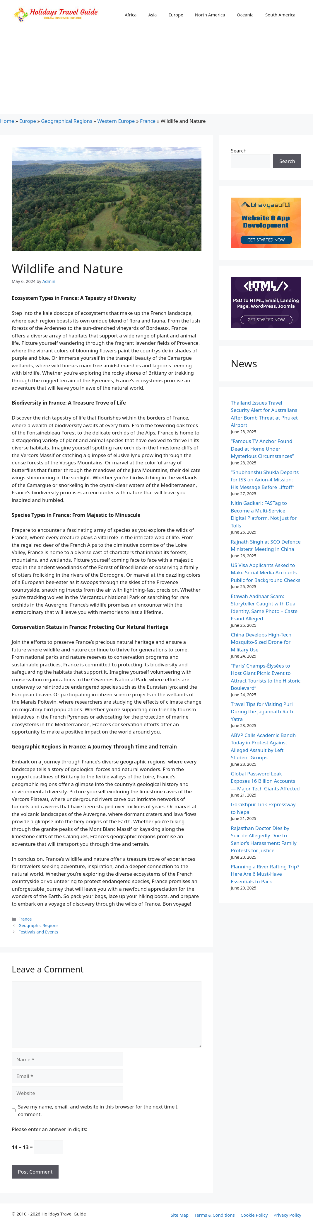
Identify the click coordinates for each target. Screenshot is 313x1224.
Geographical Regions (66, 121)
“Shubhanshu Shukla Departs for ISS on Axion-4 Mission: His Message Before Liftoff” (265, 479)
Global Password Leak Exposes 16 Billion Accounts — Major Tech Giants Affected (265, 781)
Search (239, 150)
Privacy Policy (287, 1215)
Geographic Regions (38, 925)
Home (7, 121)
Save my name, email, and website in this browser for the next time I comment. (98, 1110)
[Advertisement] (156, 73)
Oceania (245, 15)
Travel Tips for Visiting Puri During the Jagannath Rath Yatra (262, 711)
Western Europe (116, 121)
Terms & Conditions (214, 1215)
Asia (152, 15)
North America (210, 15)
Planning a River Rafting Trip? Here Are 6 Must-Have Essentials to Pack (265, 874)
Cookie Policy (254, 1215)
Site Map (180, 1215)
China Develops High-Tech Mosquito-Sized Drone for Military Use (261, 642)
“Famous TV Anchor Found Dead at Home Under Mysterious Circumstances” (262, 448)
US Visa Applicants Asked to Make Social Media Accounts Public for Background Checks (265, 572)
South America (280, 15)
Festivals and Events (38, 932)
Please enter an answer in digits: (49, 1129)
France (147, 121)
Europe (175, 15)
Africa (130, 15)
